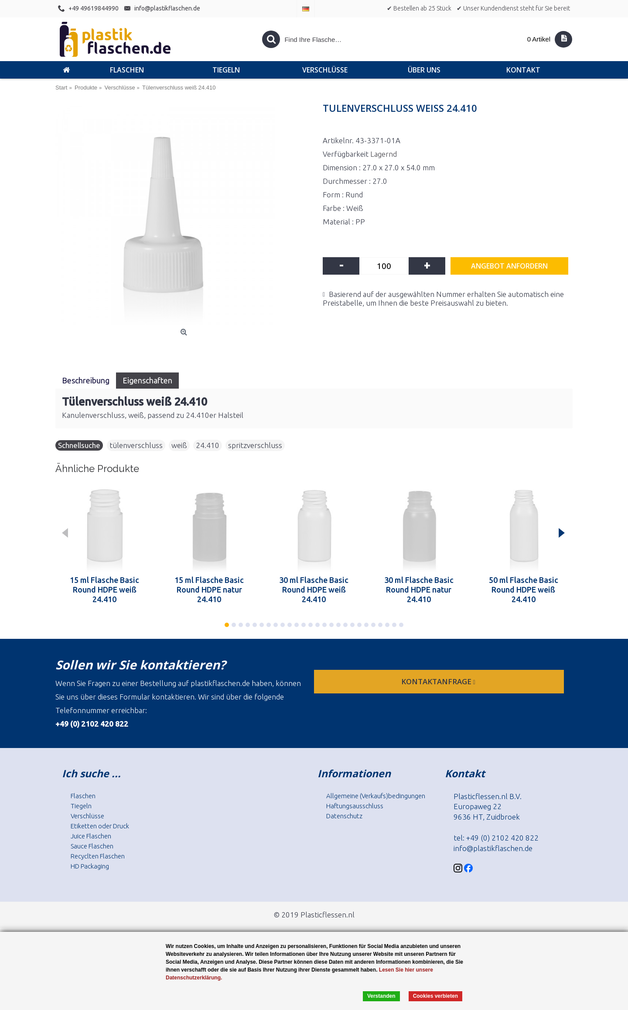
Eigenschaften (147, 380)
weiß (179, 445)
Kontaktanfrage (439, 681)
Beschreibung (85, 380)
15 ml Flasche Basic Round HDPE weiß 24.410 (104, 589)
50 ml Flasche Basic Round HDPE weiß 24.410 (523, 589)
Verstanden (381, 996)
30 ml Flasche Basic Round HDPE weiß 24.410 (313, 589)
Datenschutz (344, 816)
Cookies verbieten (435, 996)
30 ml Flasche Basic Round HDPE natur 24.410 (419, 589)
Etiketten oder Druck (100, 826)
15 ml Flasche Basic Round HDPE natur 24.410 (209, 589)
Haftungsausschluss (354, 806)
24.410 (207, 445)
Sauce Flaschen (92, 846)
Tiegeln (81, 806)
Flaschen (83, 796)
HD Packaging (90, 866)
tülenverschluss (136, 445)
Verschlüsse (87, 816)
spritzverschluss (255, 445)
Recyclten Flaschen (98, 856)
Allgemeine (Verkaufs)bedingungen (375, 796)
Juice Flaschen (91, 836)
